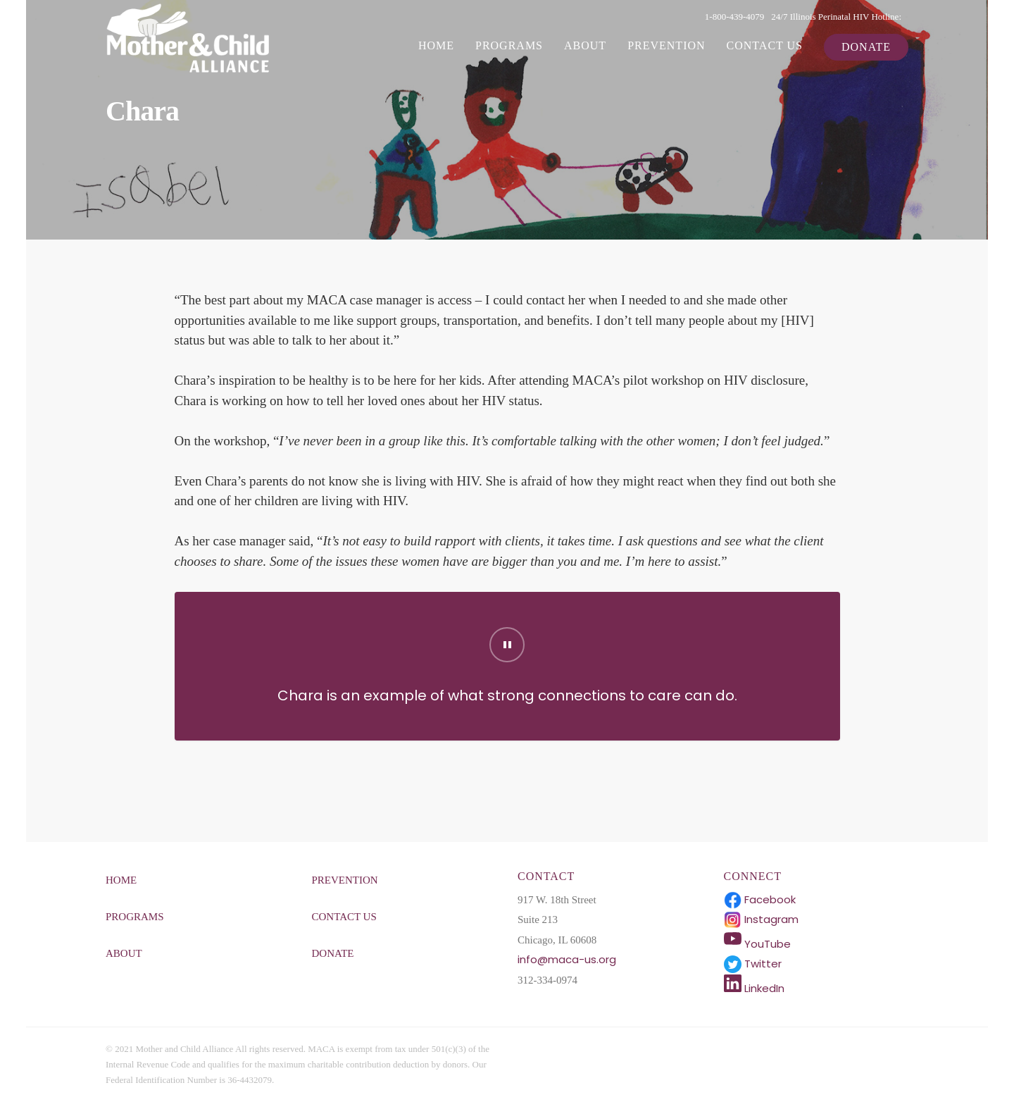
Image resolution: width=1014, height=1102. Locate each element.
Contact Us (765, 45)
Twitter (753, 963)
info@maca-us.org (567, 959)
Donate (866, 47)
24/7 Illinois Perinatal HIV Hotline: (836, 16)
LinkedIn (754, 988)
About (585, 45)
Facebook (760, 899)
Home (436, 45)
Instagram (761, 919)
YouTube (757, 943)
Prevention (666, 45)
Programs (509, 45)
